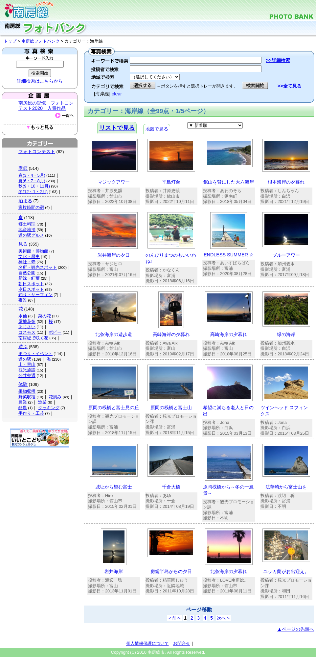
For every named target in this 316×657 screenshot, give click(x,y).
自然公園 (26, 272)
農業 (22, 402)
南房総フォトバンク (40, 41)
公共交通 (26, 375)
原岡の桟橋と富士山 (171, 407)
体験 (23, 384)
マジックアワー (114, 182)
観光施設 (26, 370)
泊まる (25, 200)
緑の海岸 (286, 334)
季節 (23, 168)
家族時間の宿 (31, 207)
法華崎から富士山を (286, 486)
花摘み (55, 396)
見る (23, 244)
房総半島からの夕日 (171, 571)
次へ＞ (224, 618)
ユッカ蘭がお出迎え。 (286, 571)
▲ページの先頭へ (295, 629)
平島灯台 (171, 182)
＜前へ (174, 618)
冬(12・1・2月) (33, 191)
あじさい (26, 326)
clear (117, 93)
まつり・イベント (35, 353)
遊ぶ (23, 346)
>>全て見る (290, 86)
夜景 (22, 300)
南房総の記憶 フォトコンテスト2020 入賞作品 (46, 105)
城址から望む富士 (113, 486)
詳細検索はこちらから (40, 81)
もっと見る (40, 127)
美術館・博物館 (33, 251)
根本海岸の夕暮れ (286, 182)
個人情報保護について (147, 643)
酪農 (22, 407)
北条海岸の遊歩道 (113, 334)
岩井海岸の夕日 (114, 255)
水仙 (22, 315)
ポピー (55, 332)
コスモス (26, 332)
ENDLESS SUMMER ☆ (229, 254)
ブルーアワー (286, 255)
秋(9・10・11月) (34, 186)
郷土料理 (26, 224)
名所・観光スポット (37, 267)
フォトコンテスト (36, 151)
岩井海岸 (113, 571)
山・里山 (26, 364)
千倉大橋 (171, 486)
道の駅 (24, 359)
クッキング (48, 407)
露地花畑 (26, 321)
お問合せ (181, 643)
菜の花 (44, 315)
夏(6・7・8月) (31, 180)
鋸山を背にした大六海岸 (228, 182)
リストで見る (117, 128)
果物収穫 (26, 391)
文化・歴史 (29, 256)
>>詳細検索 (278, 60)
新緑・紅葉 (29, 278)
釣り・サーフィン (35, 294)
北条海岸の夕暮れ (228, 571)
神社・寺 (26, 261)
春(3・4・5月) (31, 175)
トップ (10, 41)
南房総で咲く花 (33, 337)
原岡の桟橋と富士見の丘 (113, 407)
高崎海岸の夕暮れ (171, 334)
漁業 (42, 402)
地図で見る (156, 128)
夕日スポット (31, 289)
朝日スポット (31, 283)
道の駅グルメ (31, 235)
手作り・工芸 (31, 413)
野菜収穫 (26, 396)
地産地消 (26, 229)
